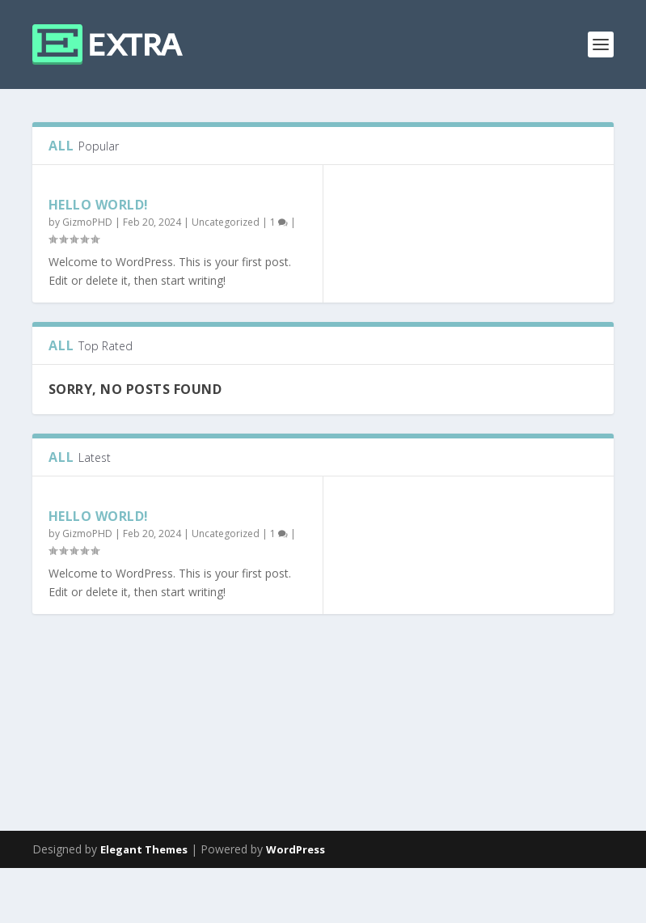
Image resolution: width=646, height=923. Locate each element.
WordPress (295, 904)
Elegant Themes (144, 904)
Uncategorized (226, 222)
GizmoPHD (87, 222)
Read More (91, 783)
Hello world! (99, 205)
